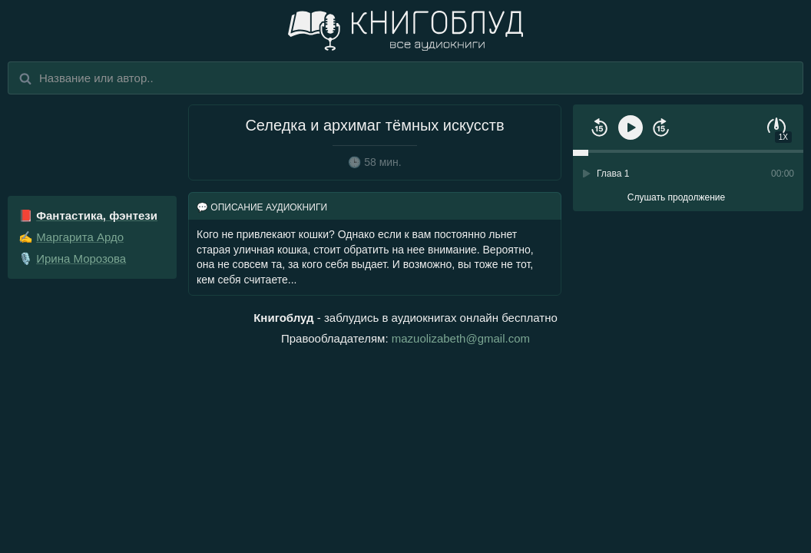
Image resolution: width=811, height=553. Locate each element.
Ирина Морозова (81, 258)
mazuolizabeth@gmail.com (461, 338)
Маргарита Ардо (80, 236)
